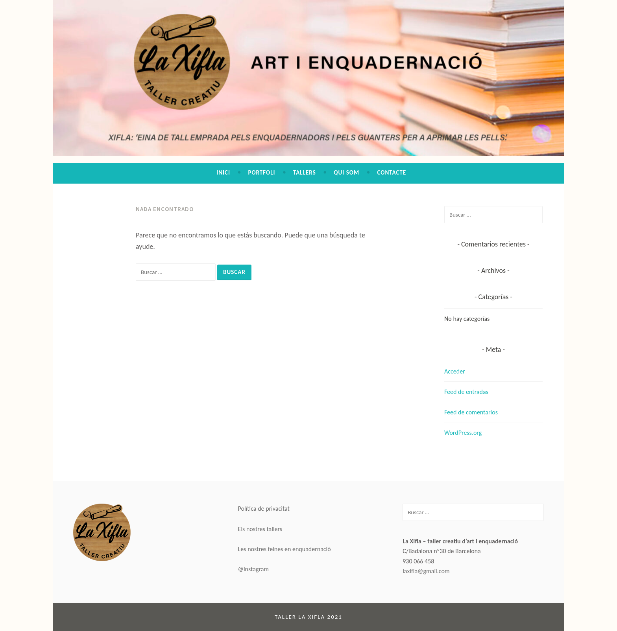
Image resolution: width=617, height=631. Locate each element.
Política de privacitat (264, 508)
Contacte (391, 172)
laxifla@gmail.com (426, 571)
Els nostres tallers (260, 529)
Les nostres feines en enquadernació (284, 549)
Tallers (304, 172)
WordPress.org (463, 432)
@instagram (253, 569)
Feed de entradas (466, 392)
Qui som (346, 172)
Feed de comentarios (471, 412)
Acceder (454, 371)
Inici (223, 172)
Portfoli (261, 172)
